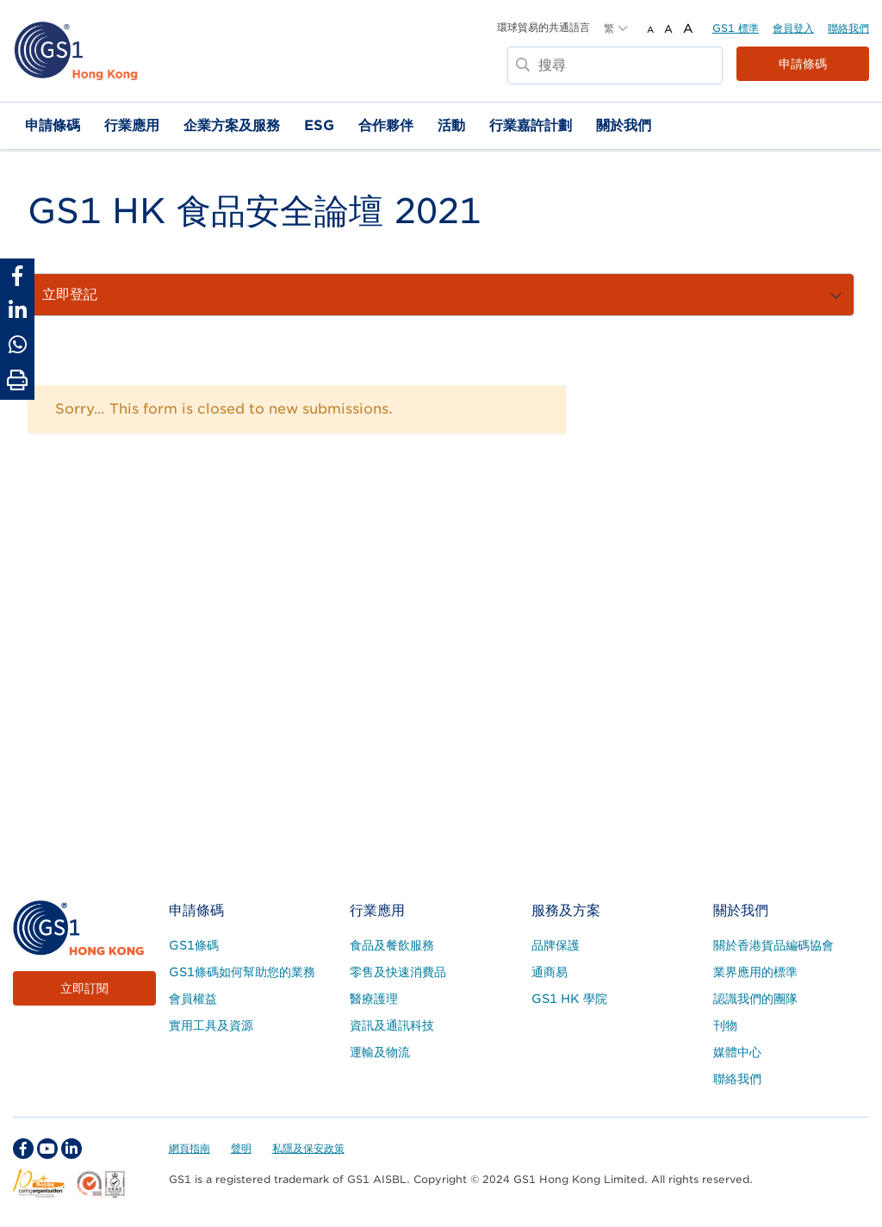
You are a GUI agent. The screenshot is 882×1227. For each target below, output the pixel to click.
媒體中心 (737, 1052)
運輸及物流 (380, 1052)
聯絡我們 (848, 28)
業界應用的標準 (755, 972)
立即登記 (530, 293)
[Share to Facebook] (17, 275)
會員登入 (793, 28)
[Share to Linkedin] (17, 310)
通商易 (549, 972)
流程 (138, 293)
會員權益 (193, 999)
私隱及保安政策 (308, 1148)
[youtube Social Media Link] (47, 1148)
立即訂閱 (84, 988)
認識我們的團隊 (755, 999)
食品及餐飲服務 (392, 945)
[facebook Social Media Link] (23, 1148)
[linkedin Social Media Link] (71, 1148)
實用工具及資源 (211, 1025)
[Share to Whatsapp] (17, 344)
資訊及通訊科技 (392, 1025)
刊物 (725, 1025)
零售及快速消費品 (398, 972)
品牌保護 (555, 945)
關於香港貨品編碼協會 (773, 945)
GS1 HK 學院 (569, 999)
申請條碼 (803, 64)
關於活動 (68, 293)
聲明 (241, 1148)
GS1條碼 (194, 945)
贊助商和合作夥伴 (234, 293)
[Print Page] (17, 381)
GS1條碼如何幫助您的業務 (242, 972)
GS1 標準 (735, 28)
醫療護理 (374, 999)
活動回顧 (613, 293)
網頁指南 (189, 1148)
